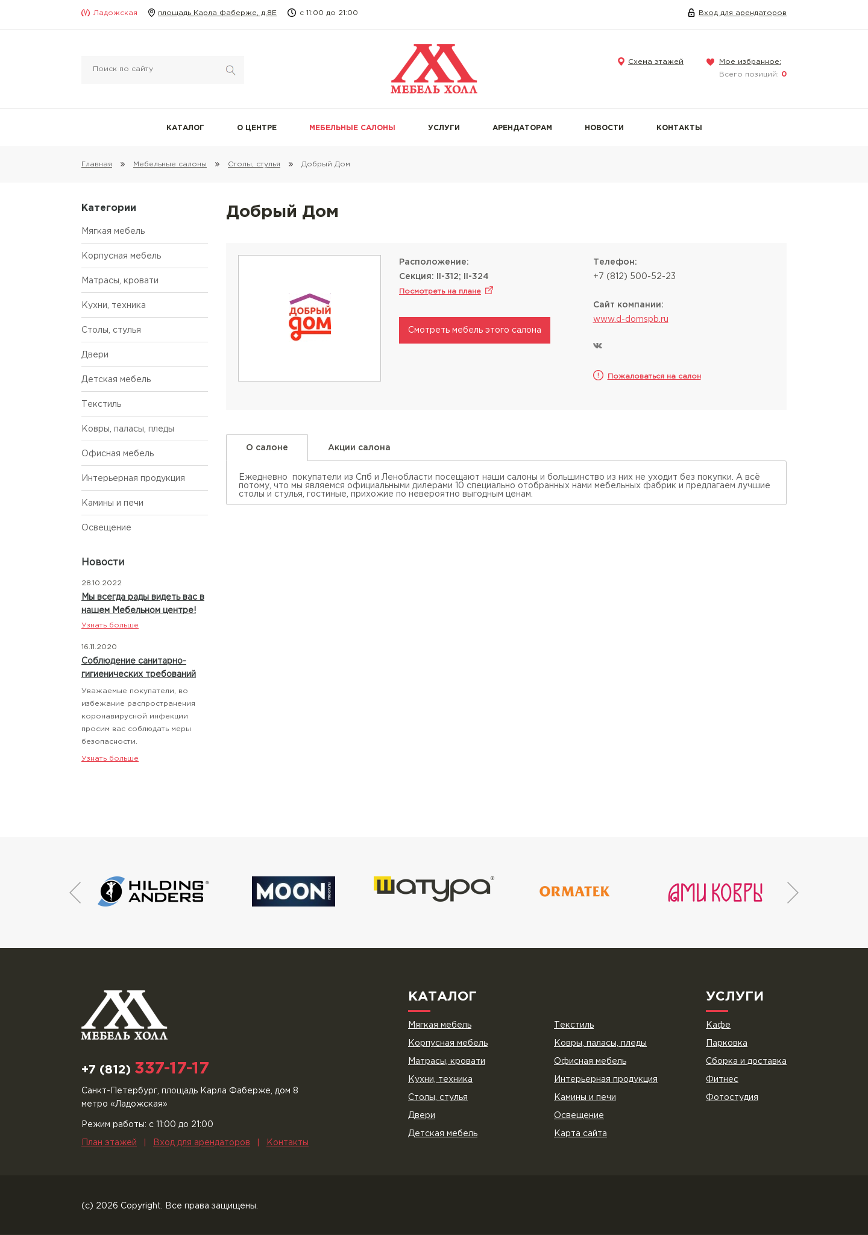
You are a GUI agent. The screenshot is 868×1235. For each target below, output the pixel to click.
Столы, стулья (111, 330)
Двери (94, 355)
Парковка (726, 1043)
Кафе (718, 1025)
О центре (257, 128)
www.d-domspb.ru (630, 319)
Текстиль (101, 404)
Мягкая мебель (113, 231)
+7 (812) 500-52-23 (634, 276)
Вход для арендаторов (743, 13)
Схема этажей (656, 61)
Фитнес (722, 1079)
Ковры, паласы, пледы (127, 429)
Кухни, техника (113, 305)
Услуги (444, 128)
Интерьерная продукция (133, 478)
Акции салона (359, 447)
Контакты (679, 128)
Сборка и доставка (746, 1061)
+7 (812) (145, 1069)
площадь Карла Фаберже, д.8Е (217, 13)
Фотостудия (732, 1097)
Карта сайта (580, 1133)
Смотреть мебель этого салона (474, 330)
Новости (604, 128)
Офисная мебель (117, 453)
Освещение (106, 528)
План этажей (109, 1142)
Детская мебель (116, 379)
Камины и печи (112, 503)
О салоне (267, 452)
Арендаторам (522, 128)
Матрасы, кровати (120, 280)
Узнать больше (110, 625)
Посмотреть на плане (440, 291)
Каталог (185, 128)
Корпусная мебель (121, 256)
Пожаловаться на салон (654, 376)
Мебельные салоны (352, 128)
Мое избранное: (750, 61)
